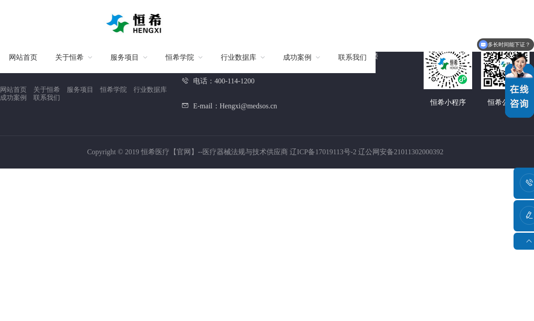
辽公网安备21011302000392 (400, 152)
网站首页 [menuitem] (23, 57)
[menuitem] (73, 57)
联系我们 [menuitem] (352, 57)
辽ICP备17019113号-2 (324, 152)
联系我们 (46, 97)
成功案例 (13, 97)
